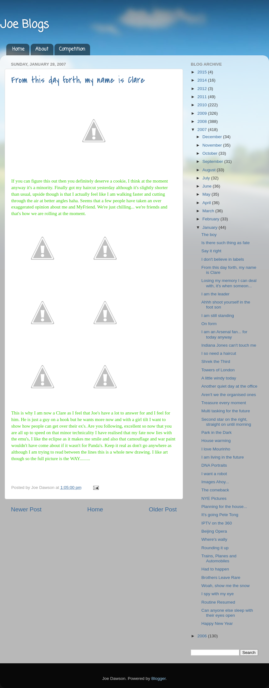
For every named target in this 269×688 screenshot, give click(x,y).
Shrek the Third (215, 361)
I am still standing (217, 315)
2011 (202, 96)
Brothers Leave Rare (221, 577)
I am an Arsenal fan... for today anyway (224, 334)
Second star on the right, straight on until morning (226, 422)
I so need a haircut (218, 353)
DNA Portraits (214, 465)
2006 (202, 636)
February (211, 219)
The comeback (215, 490)
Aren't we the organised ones (228, 394)
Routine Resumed (218, 602)
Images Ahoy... (215, 482)
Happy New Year (217, 623)
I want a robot (214, 473)
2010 (202, 105)
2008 (202, 121)
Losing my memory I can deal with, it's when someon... (228, 283)
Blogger (158, 678)
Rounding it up (215, 547)
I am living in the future (222, 457)
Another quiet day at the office (229, 386)
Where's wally (214, 539)
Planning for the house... (224, 506)
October (210, 153)
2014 (202, 80)
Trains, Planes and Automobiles (218, 558)
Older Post (163, 509)
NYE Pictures (213, 498)
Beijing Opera (214, 531)
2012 (202, 88)
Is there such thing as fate (225, 242)
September (213, 161)
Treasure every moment (223, 402)
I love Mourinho (215, 449)
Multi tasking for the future (225, 411)
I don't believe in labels (222, 259)
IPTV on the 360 (216, 523)
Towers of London (218, 370)
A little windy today (218, 378)
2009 (202, 113)
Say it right (211, 251)
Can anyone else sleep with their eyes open (227, 613)
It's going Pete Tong (219, 514)
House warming (216, 440)
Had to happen (215, 569)
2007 (202, 129)
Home (18, 49)
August (209, 170)
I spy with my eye (217, 593)
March (208, 210)
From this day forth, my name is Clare (78, 80)
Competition (72, 49)
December (212, 136)
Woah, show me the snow (225, 585)
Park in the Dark (216, 432)
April (207, 202)
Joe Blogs (24, 24)
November (212, 145)
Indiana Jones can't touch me (228, 345)
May (206, 194)
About (41, 49)
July (206, 178)
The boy (209, 234)
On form (209, 323)
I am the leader (215, 294)
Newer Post (26, 509)
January (210, 227)
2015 (202, 72)
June (207, 186)
